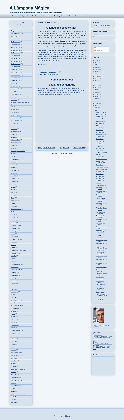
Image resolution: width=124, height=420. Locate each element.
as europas (14, 109)
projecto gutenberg (16, 330)
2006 (96, 103)
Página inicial (64, 148)
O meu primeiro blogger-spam (100, 162)
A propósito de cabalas (102, 167)
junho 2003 (99, 125)
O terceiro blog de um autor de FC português (101, 200)
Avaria (96, 340)
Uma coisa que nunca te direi (102, 346)
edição (13, 173)
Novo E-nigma (99, 154)
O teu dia (96, 338)
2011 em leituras (15, 52)
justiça (13, 261)
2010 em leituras (15, 50)
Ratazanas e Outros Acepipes (76, 16)
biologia (13, 126)
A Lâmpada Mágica (29, 7)
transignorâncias (15, 377)
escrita (13, 184)
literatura (56, 74)
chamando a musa (16, 131)
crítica (12, 148)
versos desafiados (16, 385)
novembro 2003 (100, 114)
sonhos (13, 358)
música (13, 294)
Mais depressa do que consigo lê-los (101, 285)
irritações (13, 256)
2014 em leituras (15, 61)
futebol (13, 214)
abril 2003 (99, 299)
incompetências (15, 239)
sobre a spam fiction (16, 352)
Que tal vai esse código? (100, 289)
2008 (96, 98)
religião (13, 344)
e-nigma (13, 164)
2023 (96, 64)
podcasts (13, 311)
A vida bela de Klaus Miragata (102, 337)
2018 (96, 76)
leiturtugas (14, 275)
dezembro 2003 (100, 112)
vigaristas (13, 391)
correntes (13, 145)
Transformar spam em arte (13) (101, 188)
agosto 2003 (99, 121)
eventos (13, 192)
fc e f (45, 74)
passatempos (14, 302)
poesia (13, 314)
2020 (96, 71)
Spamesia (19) (100, 164)
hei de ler (13, 222)
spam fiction (14, 360)
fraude (13, 211)
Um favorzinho (100, 237)
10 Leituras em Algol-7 (17, 33)
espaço (13, 187)
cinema (13, 137)
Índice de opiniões (58, 16)
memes (13, 289)
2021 (96, 69)
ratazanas (13, 338)
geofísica (13, 217)
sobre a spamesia (15, 355)
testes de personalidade (17, 369)
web (12, 399)
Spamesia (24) (100, 136)
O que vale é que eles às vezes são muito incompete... (102, 249)
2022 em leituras (15, 83)
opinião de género (15, 300)
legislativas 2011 (15, 269)
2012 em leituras (15, 55)
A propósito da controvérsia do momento (101, 145)
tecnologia (13, 366)
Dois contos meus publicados (100, 213)
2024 (96, 62)
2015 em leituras (15, 64)
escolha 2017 (14, 178)
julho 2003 (99, 123)
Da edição (35, 16)
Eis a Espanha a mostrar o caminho (101, 151)
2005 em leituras (15, 42)
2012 (96, 89)
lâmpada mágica (15, 264)
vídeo (12, 388)
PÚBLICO (62, 41)
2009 (96, 96)
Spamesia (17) (100, 174)
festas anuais (14, 200)
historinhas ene (15, 228)
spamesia (13, 363)
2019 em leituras (15, 75)
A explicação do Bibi (101, 185)
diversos (13, 162)
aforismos (13, 91)
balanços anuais (15, 117)
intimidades (14, 253)
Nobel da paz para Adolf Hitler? (101, 231)
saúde (12, 347)
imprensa (50, 74)
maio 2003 (99, 128)
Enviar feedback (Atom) (66, 153)
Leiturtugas (45, 16)
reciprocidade (14, 341)
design (13, 153)
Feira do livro (99, 130)
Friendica (95, 36)
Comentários (98, 50)
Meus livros (15, 16)
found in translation (16, 209)
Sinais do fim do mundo (100, 281)
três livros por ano (15, 380)
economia (13, 170)
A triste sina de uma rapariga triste (103, 336)
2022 (96, 67)
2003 (96, 110)
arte (12, 106)
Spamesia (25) (100, 132)
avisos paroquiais (15, 115)
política (13, 316)
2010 (96, 94)
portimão (13, 319)
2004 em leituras (15, 39)
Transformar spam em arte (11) (101, 195)
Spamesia (25, 16)
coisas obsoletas (15, 139)
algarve (13, 97)
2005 (96, 105)
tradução (13, 372)
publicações (14, 333)
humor (13, 231)
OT (97, 269)
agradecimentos (15, 94)
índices (13, 242)
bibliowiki (13, 123)
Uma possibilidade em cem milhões (101, 253)
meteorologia (14, 291)
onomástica (14, 297)
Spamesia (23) (100, 139)
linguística (13, 280)
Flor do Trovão (98, 335)
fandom (13, 195)
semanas (13, 349)
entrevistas (14, 175)
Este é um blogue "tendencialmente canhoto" (101, 209)
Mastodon (95, 34)
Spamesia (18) (100, 171)
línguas (13, 278)
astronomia (14, 112)
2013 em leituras (15, 58)
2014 (96, 85)
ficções (13, 203)
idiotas (13, 233)
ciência (13, 134)
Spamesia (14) (100, 180)
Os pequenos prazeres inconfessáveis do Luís (102, 296)
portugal (13, 322)
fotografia (13, 206)
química (13, 336)
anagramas (14, 100)
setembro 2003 (100, 119)
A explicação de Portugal (100, 216)
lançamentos (14, 267)
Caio (95, 342)
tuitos (12, 383)
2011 (96, 92)
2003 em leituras (15, 36)
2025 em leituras (15, 86)
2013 (96, 87)
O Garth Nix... (99, 271)
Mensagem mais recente (46, 148)
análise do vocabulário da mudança (20, 102)
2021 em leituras (15, 80)
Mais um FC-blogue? (101, 169)
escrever (13, 181)
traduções (13, 374)
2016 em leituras (15, 66)
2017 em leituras (15, 69)
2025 (96, 60)
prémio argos (14, 325)
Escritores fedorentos (101, 159)
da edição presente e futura (18, 151)
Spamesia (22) (100, 141)
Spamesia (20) (100, 156)
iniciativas (13, 245)
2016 (96, 80)
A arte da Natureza (101, 134)
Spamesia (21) (100, 148)
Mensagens (98, 47)
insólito (13, 247)
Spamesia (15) (100, 178)
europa (13, 189)
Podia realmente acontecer (100, 278)
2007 (96, 101)
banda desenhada (15, 120)
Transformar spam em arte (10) (101, 204)
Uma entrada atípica (101, 267)
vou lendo (13, 396)
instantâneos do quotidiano (18, 250)
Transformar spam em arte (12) (101, 191)
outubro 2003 (100, 116)
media (12, 286)
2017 (96, 78)
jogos (12, 258)
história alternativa (16, 225)
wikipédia (13, 402)
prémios (13, 327)
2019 (96, 74)
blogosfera (14, 129)
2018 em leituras (15, 72)
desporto (13, 156)
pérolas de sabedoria (16, 305)
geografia (13, 220)
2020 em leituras (15, 77)
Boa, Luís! (98, 183)
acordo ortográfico (16, 88)
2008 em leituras (15, 44)
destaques (14, 159)
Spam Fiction (96, 332)
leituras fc (13, 272)
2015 (96, 83)
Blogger (67, 416)
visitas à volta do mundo (17, 394)
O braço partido (100, 292)
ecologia (13, 167)
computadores (15, 142)
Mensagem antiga (79, 148)
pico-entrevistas (15, 308)
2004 (96, 108)
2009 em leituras (15, 47)
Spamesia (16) (100, 176)
